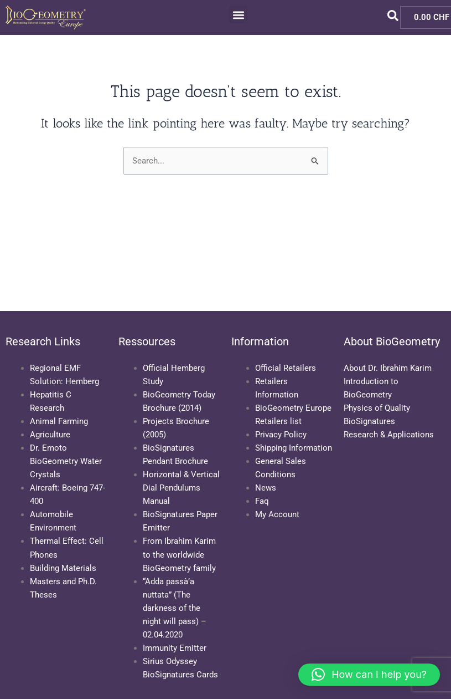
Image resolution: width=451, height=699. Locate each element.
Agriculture (50, 435)
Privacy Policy (281, 435)
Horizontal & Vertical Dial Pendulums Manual (181, 488)
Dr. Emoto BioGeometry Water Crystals (66, 461)
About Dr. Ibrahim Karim (388, 368)
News (265, 488)
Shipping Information (293, 448)
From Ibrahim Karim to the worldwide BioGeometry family (179, 554)
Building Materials (63, 568)
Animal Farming (59, 421)
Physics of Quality (377, 408)
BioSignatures (369, 421)
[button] (238, 15)
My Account (277, 514)
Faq (262, 501)
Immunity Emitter (174, 648)
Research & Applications (389, 435)
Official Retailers (285, 368)
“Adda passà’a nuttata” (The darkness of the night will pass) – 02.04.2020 (174, 608)
